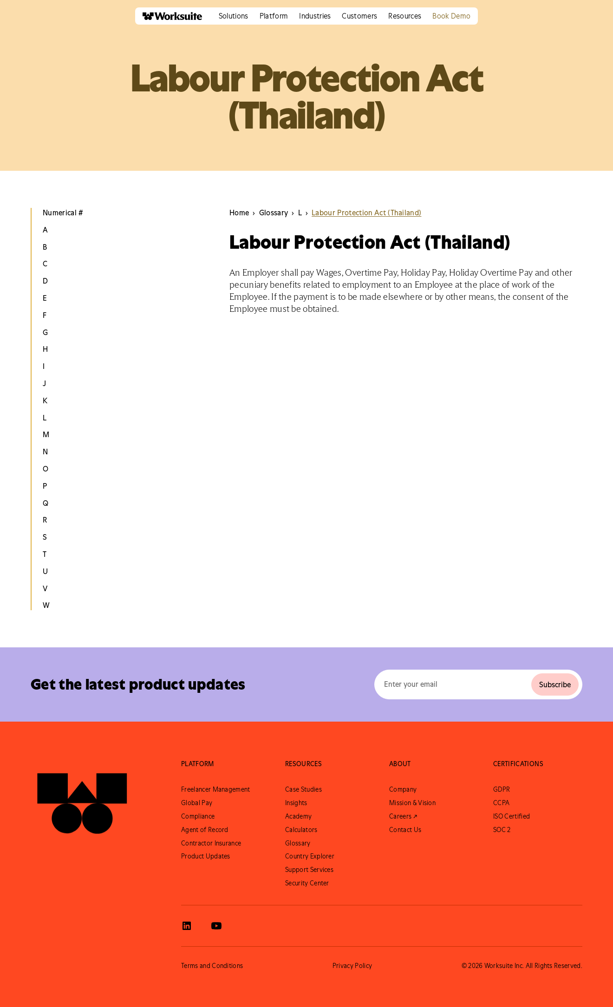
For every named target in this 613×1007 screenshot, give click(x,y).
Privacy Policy (352, 966)
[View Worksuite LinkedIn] (186, 925)
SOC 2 (502, 830)
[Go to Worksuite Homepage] (82, 798)
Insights (296, 803)
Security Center (307, 883)
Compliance (198, 816)
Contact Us (405, 830)
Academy (298, 816)
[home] (168, 16)
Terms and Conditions (212, 966)
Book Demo (451, 15)
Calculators (301, 830)
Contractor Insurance (211, 843)
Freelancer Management (215, 789)
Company (403, 789)
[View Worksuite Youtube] (216, 925)
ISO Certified (511, 816)
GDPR (501, 789)
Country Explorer (309, 856)
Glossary (298, 843)
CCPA (501, 803)
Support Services (309, 869)
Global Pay (196, 803)
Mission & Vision (412, 803)
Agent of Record (204, 830)
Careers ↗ (403, 816)
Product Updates (205, 856)
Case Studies (303, 789)
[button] (233, 16)
